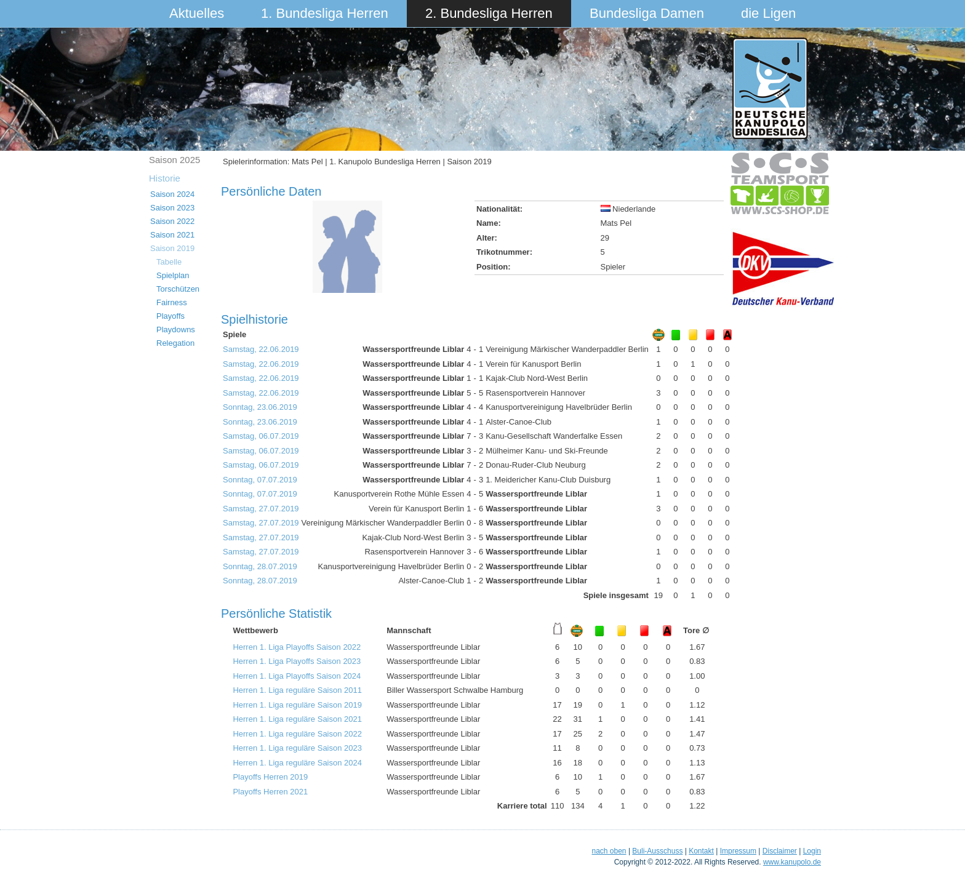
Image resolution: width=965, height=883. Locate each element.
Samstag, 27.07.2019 (261, 508)
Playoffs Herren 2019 (270, 776)
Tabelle (169, 261)
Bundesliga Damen (647, 13)
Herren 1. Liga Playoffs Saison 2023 (297, 661)
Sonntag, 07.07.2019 (260, 479)
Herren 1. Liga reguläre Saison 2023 (297, 748)
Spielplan (173, 275)
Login (812, 851)
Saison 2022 (172, 221)
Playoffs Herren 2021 (270, 791)
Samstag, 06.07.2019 (261, 436)
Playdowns (175, 329)
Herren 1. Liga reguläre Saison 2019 (297, 704)
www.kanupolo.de (792, 862)
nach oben (608, 851)
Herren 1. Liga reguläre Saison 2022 (297, 733)
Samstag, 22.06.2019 (261, 349)
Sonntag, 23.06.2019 (260, 407)
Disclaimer (780, 851)
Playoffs (170, 316)
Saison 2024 (172, 194)
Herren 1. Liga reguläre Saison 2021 (297, 719)
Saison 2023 (172, 207)
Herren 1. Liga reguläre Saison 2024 (297, 762)
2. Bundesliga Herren (489, 13)
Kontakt (701, 851)
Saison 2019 (172, 248)
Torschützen (177, 289)
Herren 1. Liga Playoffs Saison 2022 (297, 647)
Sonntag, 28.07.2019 (260, 566)
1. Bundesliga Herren (324, 13)
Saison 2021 (172, 234)
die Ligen (768, 13)
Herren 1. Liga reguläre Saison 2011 (297, 690)
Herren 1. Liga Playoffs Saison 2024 (297, 676)
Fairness (171, 302)
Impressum (738, 851)
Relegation (175, 343)
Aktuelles (196, 13)
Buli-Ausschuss (657, 851)
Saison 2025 (174, 159)
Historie (164, 178)
